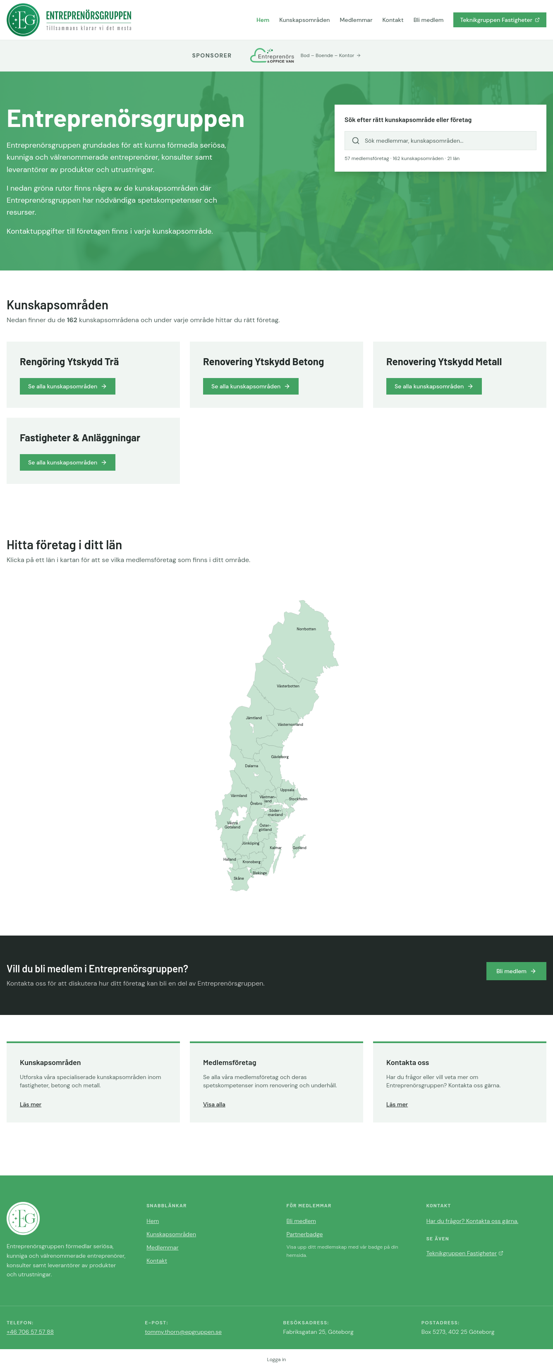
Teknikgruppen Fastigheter (500, 20)
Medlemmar (356, 20)
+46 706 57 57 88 (30, 1331)
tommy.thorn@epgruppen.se (183, 1331)
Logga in (276, 1359)
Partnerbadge (305, 1234)
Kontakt (393, 20)
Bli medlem (429, 20)
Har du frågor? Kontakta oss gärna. (472, 1221)
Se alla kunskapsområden (67, 386)
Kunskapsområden (304, 20)
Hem (262, 20)
